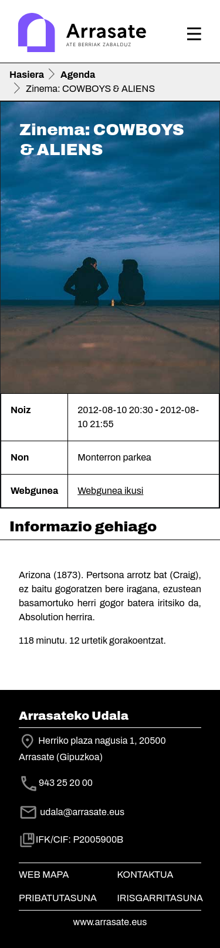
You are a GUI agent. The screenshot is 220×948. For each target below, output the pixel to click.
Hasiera (26, 75)
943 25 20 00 (66, 783)
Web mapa (44, 875)
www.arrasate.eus (110, 922)
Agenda (77, 75)
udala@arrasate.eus (71, 812)
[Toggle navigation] (194, 34)
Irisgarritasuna (160, 898)
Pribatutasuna (58, 898)
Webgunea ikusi (110, 491)
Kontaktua (145, 875)
